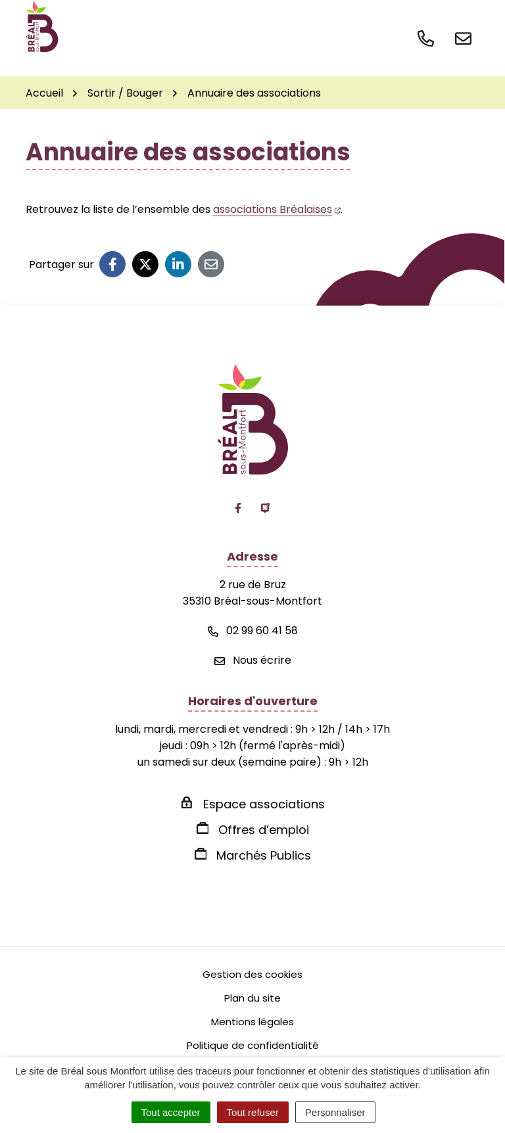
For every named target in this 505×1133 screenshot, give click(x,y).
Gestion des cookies (252, 974)
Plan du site (252, 998)
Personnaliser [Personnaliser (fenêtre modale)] (335, 1112)
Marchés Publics (263, 855)
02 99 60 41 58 (253, 630)
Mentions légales (252, 1022)
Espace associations (264, 804)
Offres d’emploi (263, 829)
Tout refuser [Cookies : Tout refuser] (253, 1112)
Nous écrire (252, 660)
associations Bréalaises (277, 209)
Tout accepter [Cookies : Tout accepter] (171, 1112)
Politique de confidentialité (253, 1045)
